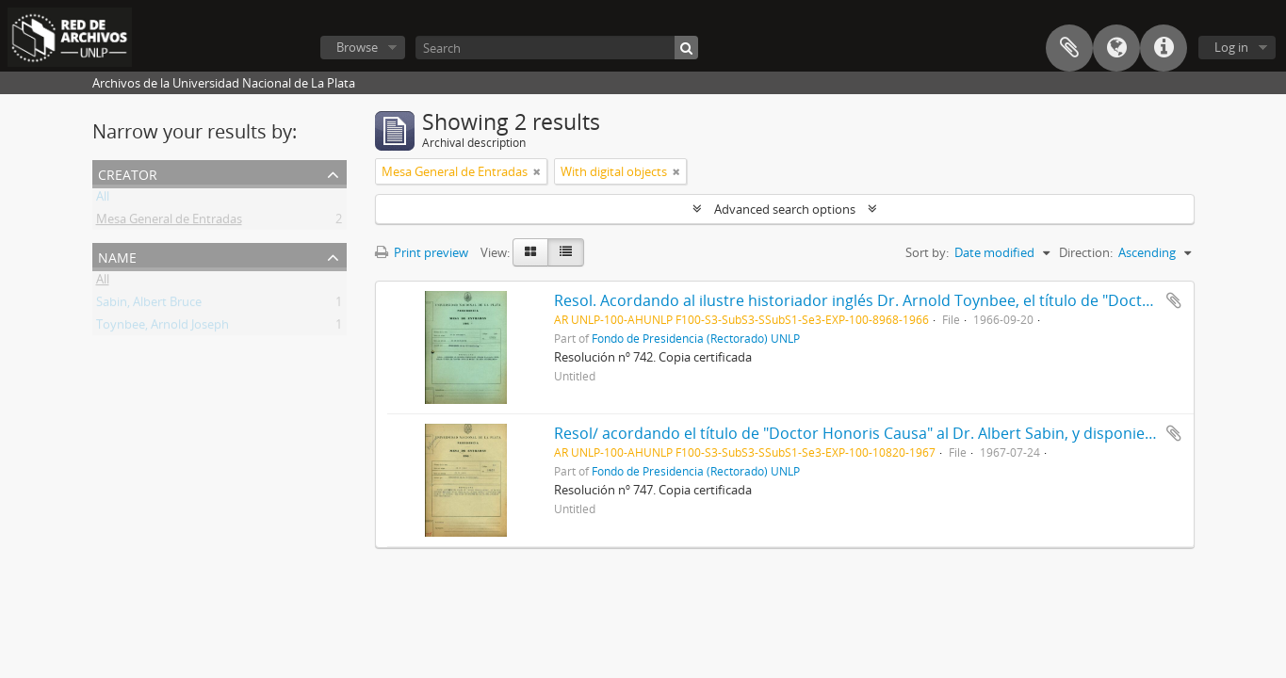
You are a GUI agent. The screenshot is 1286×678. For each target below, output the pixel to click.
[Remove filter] (537, 171)
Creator (127, 173)
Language (1116, 48)
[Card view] (530, 252)
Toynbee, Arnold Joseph (162, 327)
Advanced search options (784, 209)
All (102, 199)
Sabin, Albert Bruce (149, 305)
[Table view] (565, 252)
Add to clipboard (1173, 300)
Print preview (421, 252)
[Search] (556, 47)
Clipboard (1069, 48)
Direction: (1086, 252)
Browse (357, 47)
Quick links (1163, 48)
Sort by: (927, 252)
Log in (1231, 47)
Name (117, 255)
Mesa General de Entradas (169, 222)
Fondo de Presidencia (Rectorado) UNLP (696, 338)
